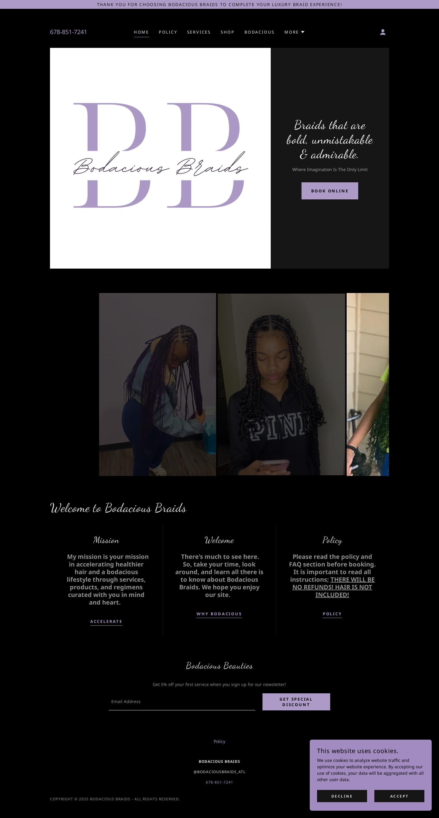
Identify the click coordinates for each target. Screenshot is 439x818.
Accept (399, 796)
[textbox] (182, 702)
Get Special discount (297, 702)
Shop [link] (228, 32)
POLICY (332, 613)
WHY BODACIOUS (219, 613)
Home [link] (141, 32)
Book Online (330, 191)
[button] (294, 32)
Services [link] (199, 32)
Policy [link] (168, 32)
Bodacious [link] (259, 32)
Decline (342, 796)
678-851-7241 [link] (68, 32)
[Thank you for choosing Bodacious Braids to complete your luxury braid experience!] (219, 4)
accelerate (106, 621)
